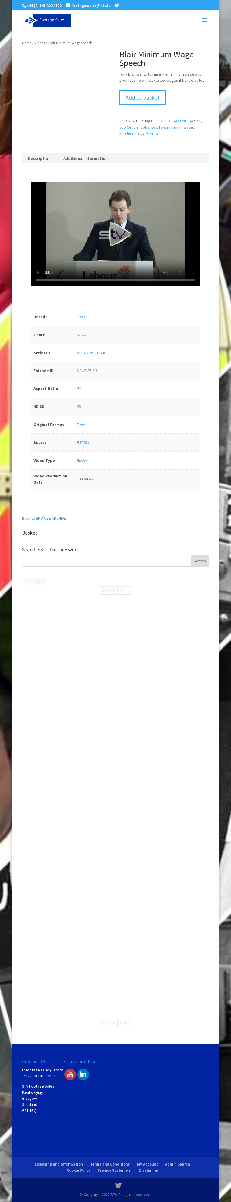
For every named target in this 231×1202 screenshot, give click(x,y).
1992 (158, 121)
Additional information (85, 158)
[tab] (39, 158)
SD (79, 406)
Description (39, 158)
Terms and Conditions (110, 1164)
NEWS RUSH (87, 370)
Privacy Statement (115, 1170)
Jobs (145, 127)
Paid (139, 133)
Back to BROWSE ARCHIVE (44, 518)
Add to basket (143, 97)
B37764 (83, 442)
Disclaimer (148, 1170)
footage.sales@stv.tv (44, 1070)
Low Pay (158, 127)
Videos (40, 43)
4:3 (79, 388)
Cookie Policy (79, 1170)
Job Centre (129, 127)
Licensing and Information (59, 1164)
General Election (186, 121)
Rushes (83, 460)
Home (26, 43)
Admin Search (177, 1164)
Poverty (152, 133)
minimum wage (180, 127)
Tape (81, 424)
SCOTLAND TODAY (91, 352)
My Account (147, 1164)
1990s (82, 316)
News (81, 334)
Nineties (126, 133)
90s (167, 121)
